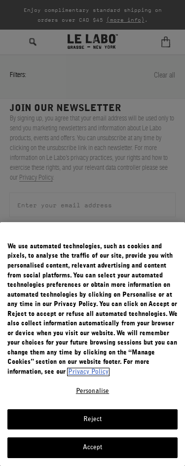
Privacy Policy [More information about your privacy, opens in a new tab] (88, 372)
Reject (92, 419)
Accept (93, 447)
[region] (92, 344)
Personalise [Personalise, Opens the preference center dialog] (92, 391)
